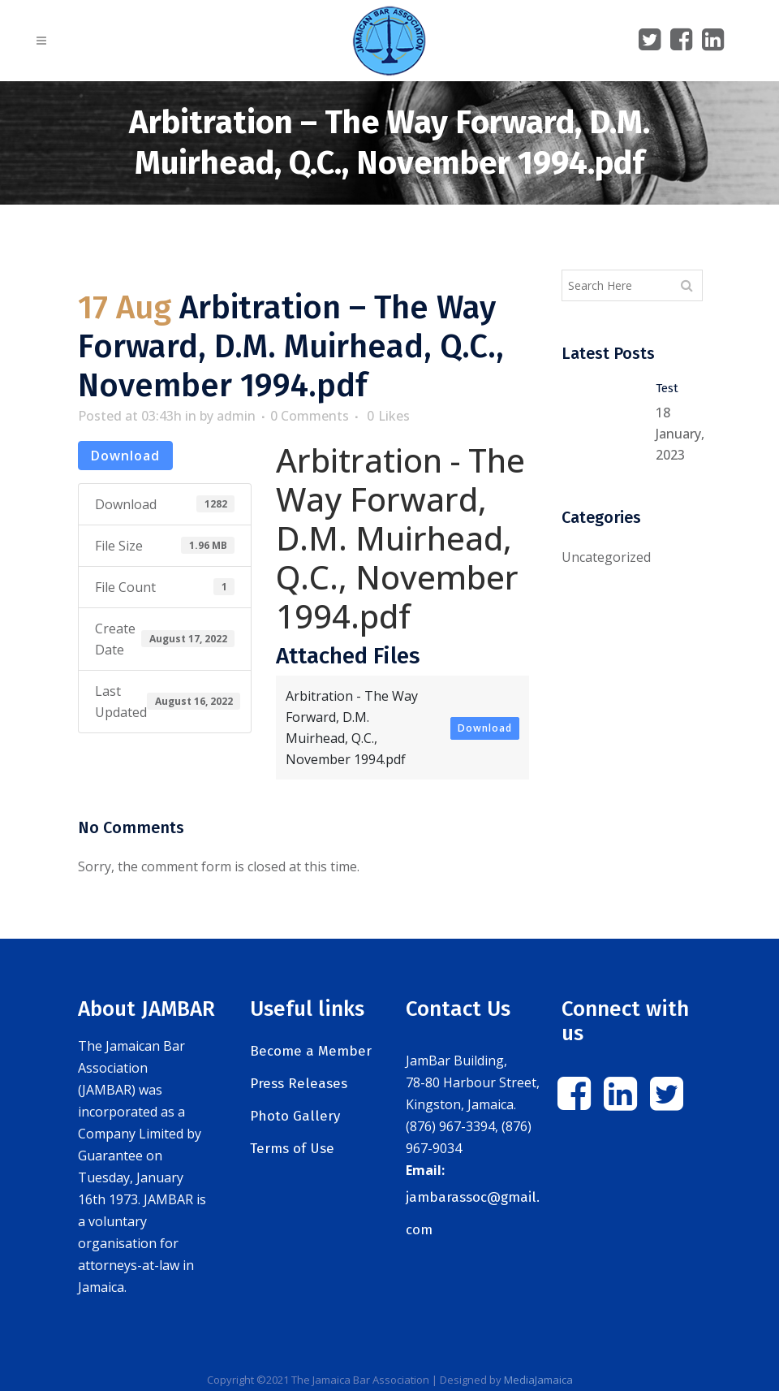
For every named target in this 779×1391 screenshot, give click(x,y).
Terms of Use (292, 1148)
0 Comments (309, 416)
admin (236, 416)
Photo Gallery (295, 1116)
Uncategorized (606, 557)
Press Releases (298, 1083)
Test (667, 388)
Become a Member (311, 1051)
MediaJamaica (538, 1379)
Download (125, 455)
